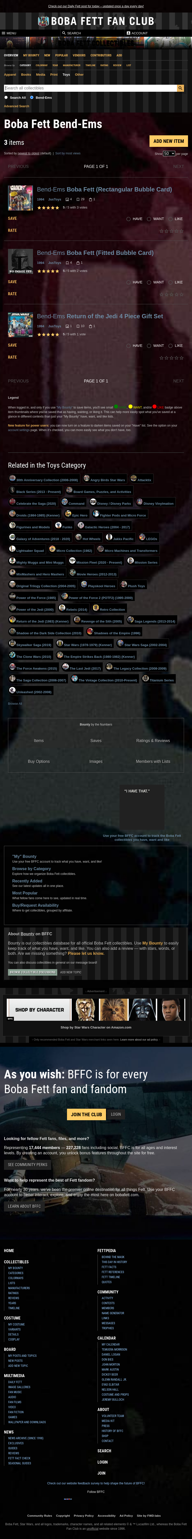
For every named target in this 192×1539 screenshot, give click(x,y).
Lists (11, 1283)
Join (102, 1473)
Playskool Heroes (98, 584)
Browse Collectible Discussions (32, 972)
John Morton (111, 1364)
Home (9, 1250)
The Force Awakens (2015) (33, 666)
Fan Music (15, 1392)
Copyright (63, 1515)
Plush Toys (133, 584)
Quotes (107, 1282)
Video (12, 1407)
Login (116, 1114)
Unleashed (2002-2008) (30, 690)
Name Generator (113, 1313)
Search (71, 33)
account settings (19, 430)
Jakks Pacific (120, 537)
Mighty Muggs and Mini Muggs (36, 560)
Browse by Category (31, 869)
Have (137, 219)
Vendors (79, 55)
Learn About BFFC (24, 1206)
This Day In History (114, 1262)
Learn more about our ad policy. (139, 1039)
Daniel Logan (111, 1354)
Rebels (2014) (73, 607)
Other (79, 74)
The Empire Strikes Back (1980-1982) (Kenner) (96, 655)
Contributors (101, 55)
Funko (63, 525)
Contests (108, 1303)
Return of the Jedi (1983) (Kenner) (38, 619)
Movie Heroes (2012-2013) (93, 572)
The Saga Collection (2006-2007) (37, 678)
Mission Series (143, 560)
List (128, 65)
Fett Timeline (111, 1277)
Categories (15, 1273)
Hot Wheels (88, 537)
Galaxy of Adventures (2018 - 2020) (39, 537)
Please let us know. (86, 953)
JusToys (54, 199)
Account (137, 33)
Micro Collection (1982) (70, 549)
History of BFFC (112, 1431)
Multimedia (14, 1375)
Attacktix (140, 478)
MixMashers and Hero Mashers (36, 572)
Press (106, 1426)
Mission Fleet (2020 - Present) (95, 560)
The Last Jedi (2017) (81, 666)
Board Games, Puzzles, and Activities (98, 490)
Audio (12, 1397)
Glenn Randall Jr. (114, 1379)
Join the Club (86, 1114)
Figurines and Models (29, 525)
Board (10, 1349)
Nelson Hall (110, 1389)
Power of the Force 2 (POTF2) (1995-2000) (97, 596)
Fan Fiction (16, 1412)
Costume (12, 1318)
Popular (61, 55)
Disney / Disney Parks (110, 501)
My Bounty (31, 55)
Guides (12, 1448)
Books (26, 74)
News (9, 1432)
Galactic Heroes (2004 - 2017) (104, 525)
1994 (40, 199)
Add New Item (169, 141)
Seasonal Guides (19, 1463)
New (47, 55)
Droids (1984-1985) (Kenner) (34, 513)
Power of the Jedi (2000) (31, 607)
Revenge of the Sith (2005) (98, 619)
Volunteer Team (113, 1416)
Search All (18, 97)
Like (179, 219)
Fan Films (14, 1402)
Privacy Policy (84, 1515)
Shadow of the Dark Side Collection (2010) (45, 631)
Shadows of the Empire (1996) (113, 631)
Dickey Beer (110, 1374)
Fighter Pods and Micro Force (119, 513)
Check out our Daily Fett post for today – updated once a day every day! (96, 6)
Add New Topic (70, 972)
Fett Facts (109, 1267)
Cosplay (14, 1339)
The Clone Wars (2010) (30, 655)
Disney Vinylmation (155, 501)
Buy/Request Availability (35, 905)
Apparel (10, 74)
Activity (107, 1298)
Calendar (107, 1338)
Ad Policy (126, 1515)
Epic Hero (76, 513)
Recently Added (27, 881)
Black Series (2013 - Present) (35, 490)
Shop (105, 1436)
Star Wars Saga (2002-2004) (142, 643)
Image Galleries (19, 1387)
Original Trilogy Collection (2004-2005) (42, 584)
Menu (8, 33)
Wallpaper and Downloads (27, 1422)
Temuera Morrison (114, 1349)
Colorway (42, 65)
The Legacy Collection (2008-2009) (136, 666)
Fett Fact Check (19, 1458)
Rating (104, 65)
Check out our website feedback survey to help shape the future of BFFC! (96, 1483)
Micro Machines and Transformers (128, 549)
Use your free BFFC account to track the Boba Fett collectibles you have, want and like (142, 813)
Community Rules (39, 1515)
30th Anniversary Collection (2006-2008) (43, 478)
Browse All (15, 703)
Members (108, 1308)
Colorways (15, 1278)
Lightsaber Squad (26, 549)
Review (117, 65)
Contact (108, 1441)
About (103, 1409)
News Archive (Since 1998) (26, 1438)
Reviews (13, 1298)
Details (13, 1334)
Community (108, 1292)
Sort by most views (67, 153)
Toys (66, 74)
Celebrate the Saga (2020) (32, 501)
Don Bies (107, 1359)
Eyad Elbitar (110, 1384)
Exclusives (16, 1443)
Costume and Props (115, 1394)
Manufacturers (19, 1288)
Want (158, 219)
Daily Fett (15, 1382)
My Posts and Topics (22, 1356)
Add (119, 55)
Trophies (108, 1328)
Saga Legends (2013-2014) (151, 619)
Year (55, 65)
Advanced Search (16, 106)
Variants (14, 1329)
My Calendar (111, 1344)
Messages (108, 1323)
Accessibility (107, 1515)
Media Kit (108, 1421)
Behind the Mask (113, 1257)
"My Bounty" (64, 407)
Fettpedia (107, 1250)
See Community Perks (27, 1164)
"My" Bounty (24, 856)
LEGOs (148, 537)
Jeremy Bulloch (113, 1399)
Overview (11, 55)
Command (73, 501)
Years (12, 1303)
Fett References (113, 1272)
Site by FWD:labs (149, 1515)
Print (54, 74)
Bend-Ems (44, 97)
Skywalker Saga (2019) (30, 643)
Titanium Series (158, 678)
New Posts (15, 1361)
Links (105, 1318)
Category (25, 65)
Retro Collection (109, 607)
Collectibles (16, 1262)
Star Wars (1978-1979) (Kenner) (84, 643)
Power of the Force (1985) (32, 596)
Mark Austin (110, 1369)
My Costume (16, 1324)
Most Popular (25, 893)
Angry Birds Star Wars (104, 478)
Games (12, 1417)
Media (40, 74)
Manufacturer (71, 65)
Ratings (13, 1293)
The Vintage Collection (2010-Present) (104, 678)
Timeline (91, 65)
